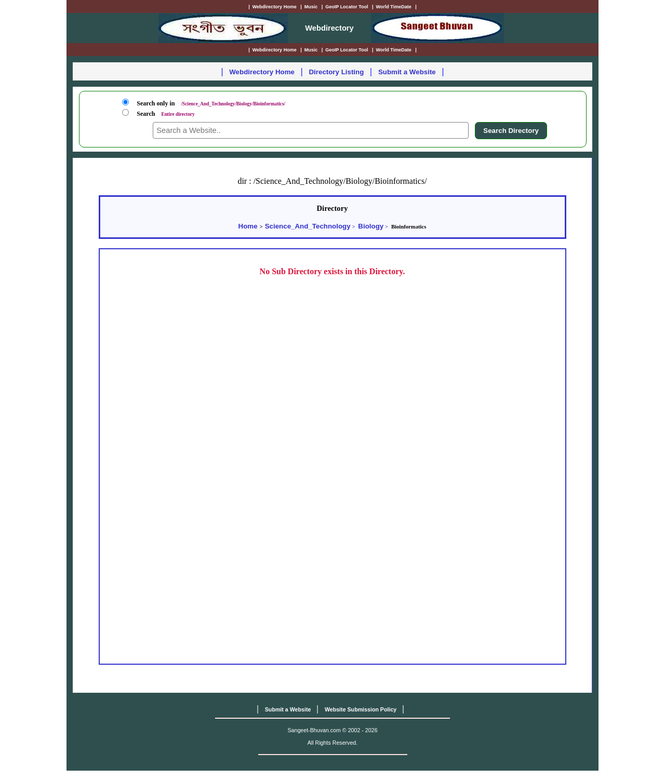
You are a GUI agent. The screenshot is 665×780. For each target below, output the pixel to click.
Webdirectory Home (262, 72)
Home (248, 226)
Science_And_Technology (308, 226)
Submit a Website (407, 72)
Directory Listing (336, 72)
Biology (370, 226)
